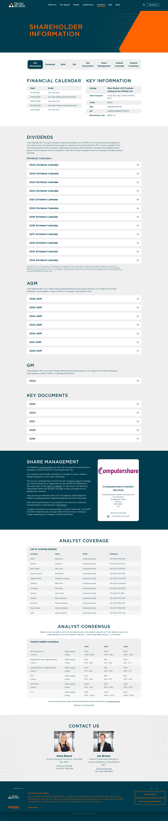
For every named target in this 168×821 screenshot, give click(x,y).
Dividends (50, 64)
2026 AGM (35, 298)
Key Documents (87, 64)
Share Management (104, 64)
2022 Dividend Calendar (43, 190)
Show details (33, 817)
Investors (101, 5)
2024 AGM (35, 316)
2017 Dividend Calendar (43, 234)
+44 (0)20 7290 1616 (64, 769)
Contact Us (153, 5)
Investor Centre (74, 481)
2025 (32, 404)
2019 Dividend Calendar (43, 216)
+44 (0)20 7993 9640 (103, 771)
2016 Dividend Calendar (43, 242)
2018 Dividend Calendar (43, 225)
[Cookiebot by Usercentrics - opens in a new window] (13, 816)
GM (74, 64)
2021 (32, 421)
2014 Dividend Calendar (43, 260)
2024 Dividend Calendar (44, 173)
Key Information (35, 64)
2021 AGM (35, 342)
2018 (32, 438)
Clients (76, 5)
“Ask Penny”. (61, 505)
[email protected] (89, 559)
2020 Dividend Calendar (44, 208)
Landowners (88, 5)
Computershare (46, 467)
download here (38, 269)
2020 (32, 430)
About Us (52, 5)
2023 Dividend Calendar (43, 182)
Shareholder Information (87, 797)
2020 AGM (35, 350)
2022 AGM (35, 333)
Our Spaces (65, 5)
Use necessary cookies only (150, 810)
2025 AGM (35, 307)
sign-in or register (54, 486)
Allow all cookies (150, 804)
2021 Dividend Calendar (43, 199)
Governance (106, 797)
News (118, 5)
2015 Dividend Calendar (43, 251)
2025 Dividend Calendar (43, 164)
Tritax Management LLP (125, 797)
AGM (63, 64)
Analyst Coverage (119, 64)
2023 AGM (35, 324)
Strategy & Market (65, 797)
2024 (32, 380)
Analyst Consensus (133, 64)
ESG (110, 5)
